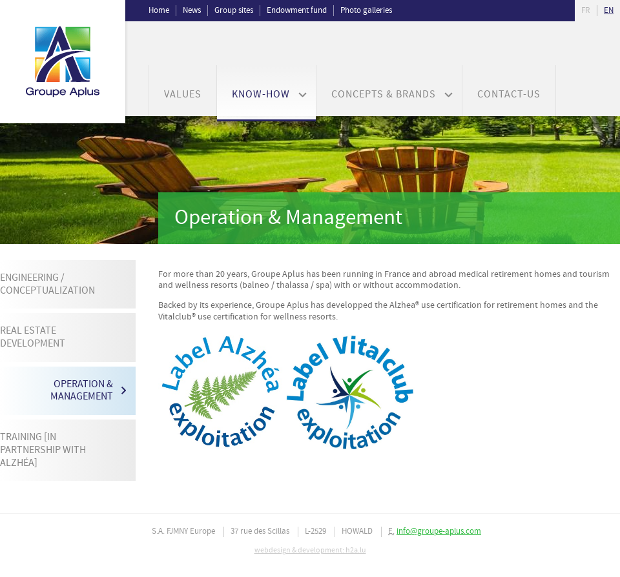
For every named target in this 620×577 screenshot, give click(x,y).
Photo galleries (366, 10)
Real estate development (32, 337)
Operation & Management (81, 391)
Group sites (233, 10)
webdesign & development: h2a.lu (310, 550)
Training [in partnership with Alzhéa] (43, 449)
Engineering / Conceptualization (47, 284)
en (609, 10)
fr (585, 10)
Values (183, 94)
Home (159, 10)
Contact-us (509, 94)
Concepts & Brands (383, 94)
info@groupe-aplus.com (439, 531)
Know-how (261, 94)
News (192, 10)
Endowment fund (297, 10)
